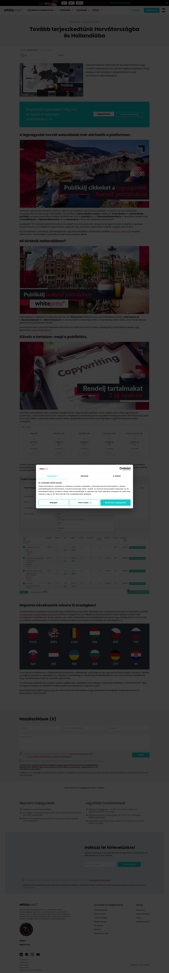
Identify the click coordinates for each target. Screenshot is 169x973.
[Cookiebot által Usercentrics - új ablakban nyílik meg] (121, 468)
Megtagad (53, 503)
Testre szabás (84, 503)
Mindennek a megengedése (115, 503)
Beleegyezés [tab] (52, 476)
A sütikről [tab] (117, 476)
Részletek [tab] (84, 476)
